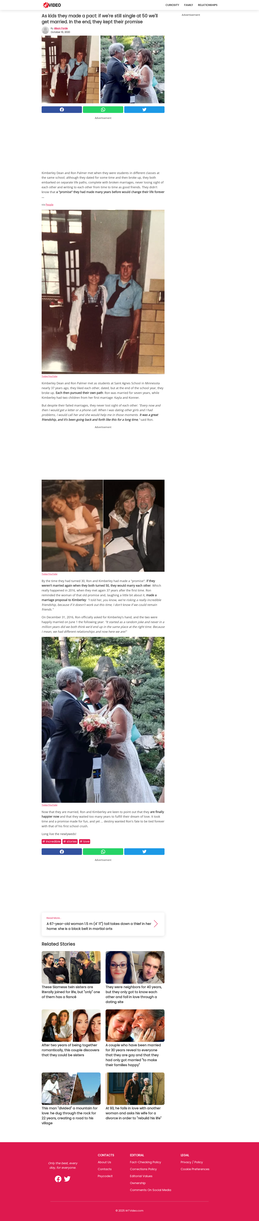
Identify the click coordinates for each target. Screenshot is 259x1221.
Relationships (207, 5)
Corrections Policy (143, 1169)
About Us (104, 1162)
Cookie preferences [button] (195, 1169)
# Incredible (51, 841)
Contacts (105, 1169)
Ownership (138, 1183)
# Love (84, 841)
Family (188, 5)
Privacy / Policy (192, 1162)
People (49, 204)
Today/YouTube (49, 376)
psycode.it (105, 1176)
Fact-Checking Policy (145, 1162)
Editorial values (141, 1176)
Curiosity (172, 5)
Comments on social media (150, 1190)
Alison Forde (61, 28)
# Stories (70, 841)
